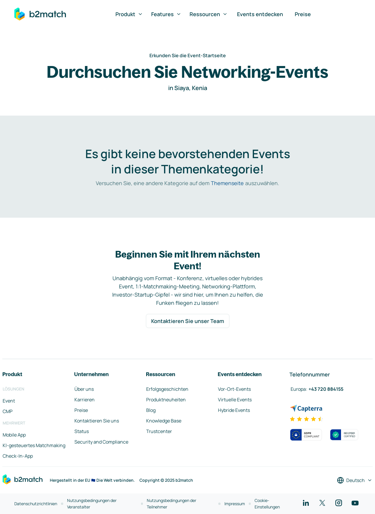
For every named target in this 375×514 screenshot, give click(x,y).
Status (81, 431)
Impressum (234, 503)
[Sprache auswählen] (355, 480)
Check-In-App (18, 456)
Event (9, 401)
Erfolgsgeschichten (167, 389)
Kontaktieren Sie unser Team (187, 320)
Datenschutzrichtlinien (35, 503)
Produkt (129, 14)
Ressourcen (209, 14)
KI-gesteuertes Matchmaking (34, 445)
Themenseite (227, 183)
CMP (8, 411)
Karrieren (84, 399)
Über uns (84, 389)
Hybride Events (234, 410)
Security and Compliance (101, 442)
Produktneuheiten (166, 399)
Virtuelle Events (235, 399)
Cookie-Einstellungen (267, 504)
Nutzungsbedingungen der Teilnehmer (171, 504)
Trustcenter (159, 431)
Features (166, 14)
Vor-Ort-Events (234, 389)
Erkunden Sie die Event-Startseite (187, 55)
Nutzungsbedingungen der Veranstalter (92, 504)
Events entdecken (260, 14)
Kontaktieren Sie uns (96, 420)
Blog (151, 410)
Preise (303, 14)
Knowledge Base (163, 420)
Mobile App (14, 435)
